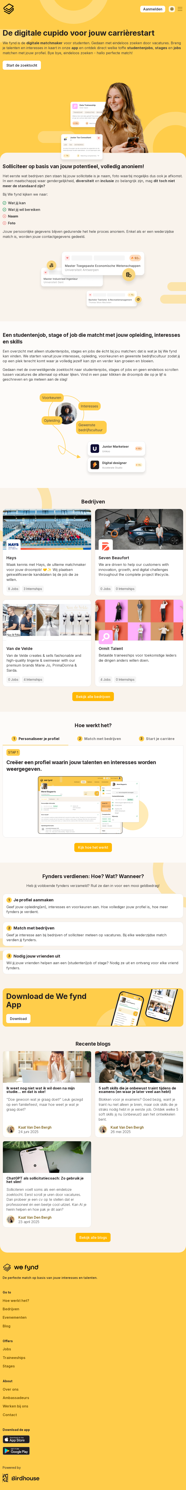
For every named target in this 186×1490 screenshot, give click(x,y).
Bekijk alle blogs (93, 1237)
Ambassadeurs (16, 1398)
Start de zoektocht (21, 65)
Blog (6, 1326)
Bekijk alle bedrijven (93, 696)
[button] (180, 9)
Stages (9, 1366)
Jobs (7, 1349)
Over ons (11, 1389)
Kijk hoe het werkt (93, 847)
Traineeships (14, 1357)
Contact (10, 1415)
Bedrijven (11, 1309)
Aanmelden (152, 9)
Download (18, 1018)
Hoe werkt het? (16, 1300)
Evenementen (15, 1317)
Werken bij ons (15, 1406)
